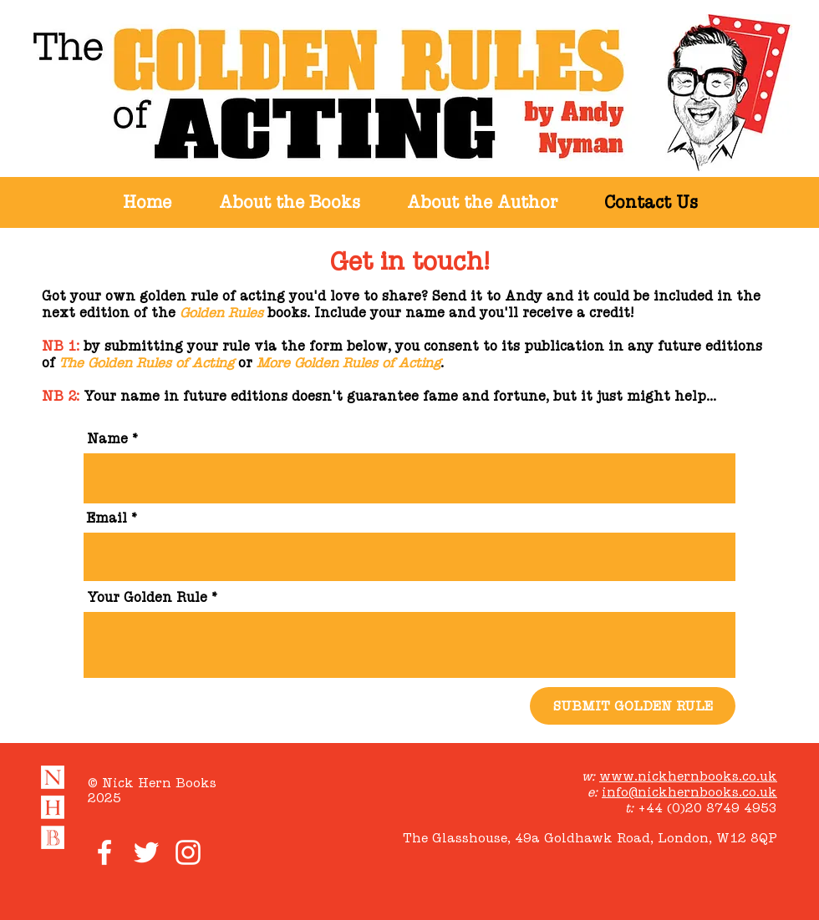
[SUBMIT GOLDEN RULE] (632, 706)
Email (107, 518)
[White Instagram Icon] (188, 852)
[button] (289, 202)
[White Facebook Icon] (104, 852)
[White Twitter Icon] (146, 852)
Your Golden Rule (147, 597)
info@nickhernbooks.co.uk (689, 792)
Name (107, 439)
